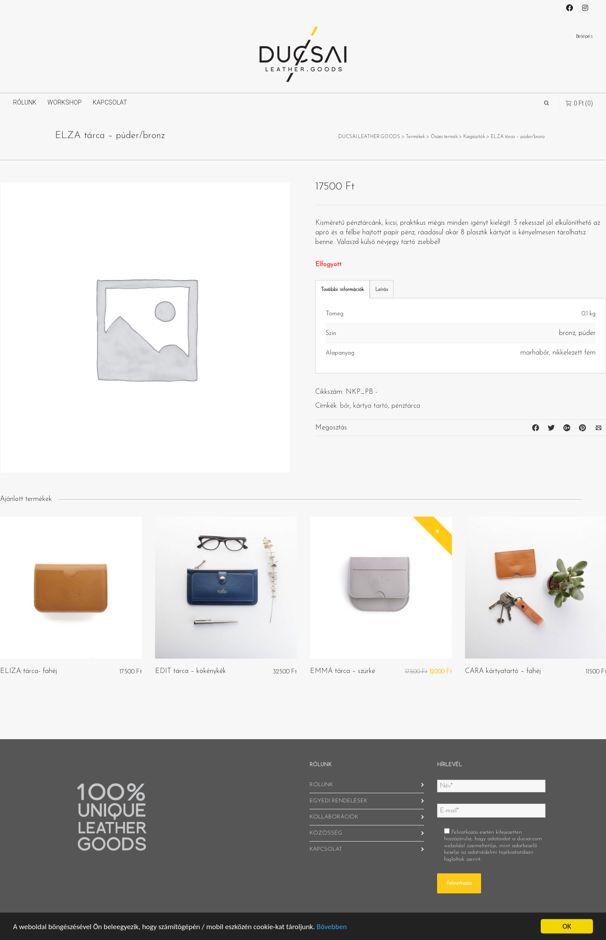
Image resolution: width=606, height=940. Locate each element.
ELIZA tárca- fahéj (28, 671)
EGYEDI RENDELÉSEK (338, 801)
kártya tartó (370, 405)
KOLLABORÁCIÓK (334, 817)
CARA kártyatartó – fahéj (503, 671)
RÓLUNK (25, 102)
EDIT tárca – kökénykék (190, 671)
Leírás (381, 289)
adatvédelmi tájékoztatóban (500, 852)
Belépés (584, 36)
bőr (345, 405)
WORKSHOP (64, 102)
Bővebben (331, 926)
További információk (342, 289)
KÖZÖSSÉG (326, 833)
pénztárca (405, 405)
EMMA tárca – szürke (342, 671)
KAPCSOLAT (110, 102)
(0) (579, 103)
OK (566, 926)
